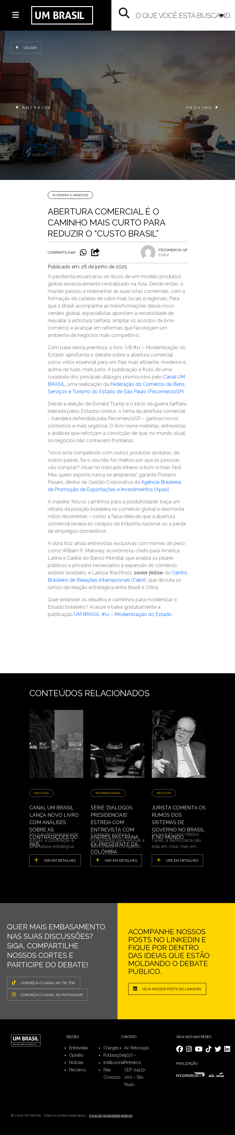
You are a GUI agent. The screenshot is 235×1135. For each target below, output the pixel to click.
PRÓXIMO (202, 107)
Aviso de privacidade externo (110, 1115)
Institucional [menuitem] (114, 1062)
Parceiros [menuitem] (77, 1069)
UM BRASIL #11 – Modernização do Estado (123, 614)
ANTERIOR (34, 107)
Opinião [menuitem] (76, 1055)
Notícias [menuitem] (76, 1062)
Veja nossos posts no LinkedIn (167, 988)
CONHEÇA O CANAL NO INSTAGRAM (47, 994)
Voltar (26, 47)
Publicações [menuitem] (114, 1055)
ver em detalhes (55, 860)
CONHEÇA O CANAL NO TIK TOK (43, 982)
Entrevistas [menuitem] (78, 1047)
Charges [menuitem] (111, 1047)
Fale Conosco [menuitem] (112, 1073)
